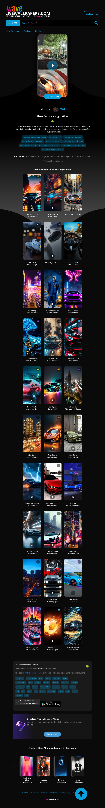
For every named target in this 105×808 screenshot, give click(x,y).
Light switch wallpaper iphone (52, 149)
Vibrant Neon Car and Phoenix (73, 311)
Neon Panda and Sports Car (31, 408)
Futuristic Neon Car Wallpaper (52, 552)
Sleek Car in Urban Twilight (32, 263)
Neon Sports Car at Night (52, 408)
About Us (34, 793)
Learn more (52, 734)
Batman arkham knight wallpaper (73, 145)
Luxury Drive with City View (73, 263)
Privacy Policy (64, 793)
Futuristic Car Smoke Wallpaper (52, 360)
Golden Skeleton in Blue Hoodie (52, 311)
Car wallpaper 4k (55, 137)
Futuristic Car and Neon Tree (32, 360)
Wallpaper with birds (33, 31)
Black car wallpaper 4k (54, 141)
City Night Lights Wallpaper (32, 456)
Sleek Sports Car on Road (73, 600)
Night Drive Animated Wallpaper (73, 504)
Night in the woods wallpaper (32, 141)
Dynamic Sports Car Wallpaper (32, 552)
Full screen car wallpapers (73, 141)
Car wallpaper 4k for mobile (49, 145)
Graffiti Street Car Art (73, 214)
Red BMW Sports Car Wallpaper (52, 504)
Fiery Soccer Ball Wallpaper (52, 648)
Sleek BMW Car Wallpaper (52, 600)
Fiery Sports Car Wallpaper (52, 456)
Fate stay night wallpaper (73, 137)
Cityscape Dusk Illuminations (32, 600)
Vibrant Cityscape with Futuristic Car (32, 648)
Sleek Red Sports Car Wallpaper (73, 360)
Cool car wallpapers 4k (28, 145)
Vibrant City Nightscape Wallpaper (73, 408)
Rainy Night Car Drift (52, 262)
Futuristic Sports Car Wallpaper (32, 215)
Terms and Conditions (48, 793)
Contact (25, 793)
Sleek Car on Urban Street (73, 456)
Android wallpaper (32, 673)
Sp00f (59, 109)
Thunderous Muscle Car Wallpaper (31, 504)
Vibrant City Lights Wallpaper (32, 311)
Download (52, 96)
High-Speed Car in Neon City (52, 215)
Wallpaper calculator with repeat (34, 137)
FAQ (73, 793)
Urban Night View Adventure (73, 552)
